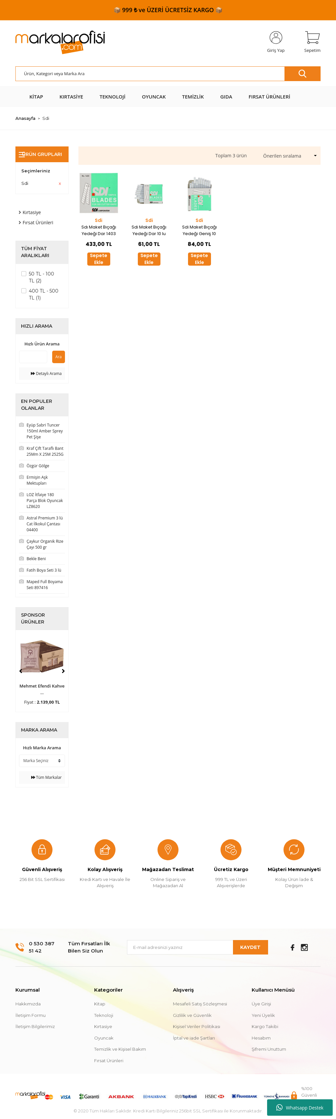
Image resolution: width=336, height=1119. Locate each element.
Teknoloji (103, 1015)
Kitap (99, 1003)
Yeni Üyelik (263, 1015)
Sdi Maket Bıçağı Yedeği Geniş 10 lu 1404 (199, 230)
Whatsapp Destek (299, 1107)
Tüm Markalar (46, 777)
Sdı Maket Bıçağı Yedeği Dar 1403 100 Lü (98, 230)
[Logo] (60, 43)
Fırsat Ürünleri (108, 1060)
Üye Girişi (261, 1003)
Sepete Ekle (98, 259)
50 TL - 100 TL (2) (41, 277)
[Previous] (20, 671)
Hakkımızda (28, 1003)
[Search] (168, 73)
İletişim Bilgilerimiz (35, 1026)
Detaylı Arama (46, 373)
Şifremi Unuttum (269, 1049)
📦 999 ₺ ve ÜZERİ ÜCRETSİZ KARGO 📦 (168, 10)
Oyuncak (104, 1038)
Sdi (45, 118)
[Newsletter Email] (197, 947)
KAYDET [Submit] (250, 947)
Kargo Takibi (265, 1026)
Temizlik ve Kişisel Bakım (120, 1049)
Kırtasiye (103, 1026)
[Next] (63, 671)
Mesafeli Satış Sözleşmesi (200, 1003)
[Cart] (312, 42)
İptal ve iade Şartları (194, 1038)
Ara (58, 357)
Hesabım (261, 1038)
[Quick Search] (33, 357)
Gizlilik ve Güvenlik (192, 1015)
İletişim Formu (30, 1015)
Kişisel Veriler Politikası (196, 1026)
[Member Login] (275, 42)
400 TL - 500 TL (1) (43, 294)
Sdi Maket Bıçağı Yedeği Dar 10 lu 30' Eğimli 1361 (149, 230)
